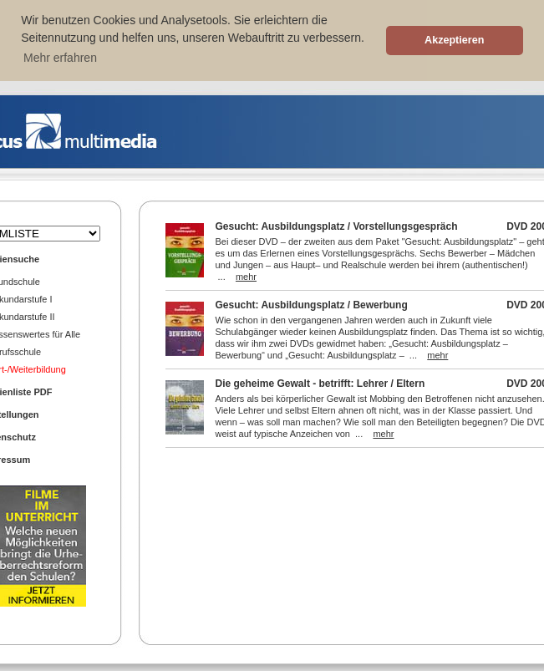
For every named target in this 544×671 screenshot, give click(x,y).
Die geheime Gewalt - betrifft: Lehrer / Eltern (320, 383)
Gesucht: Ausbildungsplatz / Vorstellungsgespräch (337, 226)
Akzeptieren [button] (454, 40)
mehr (246, 277)
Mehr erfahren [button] (60, 57)
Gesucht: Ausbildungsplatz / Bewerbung (312, 305)
